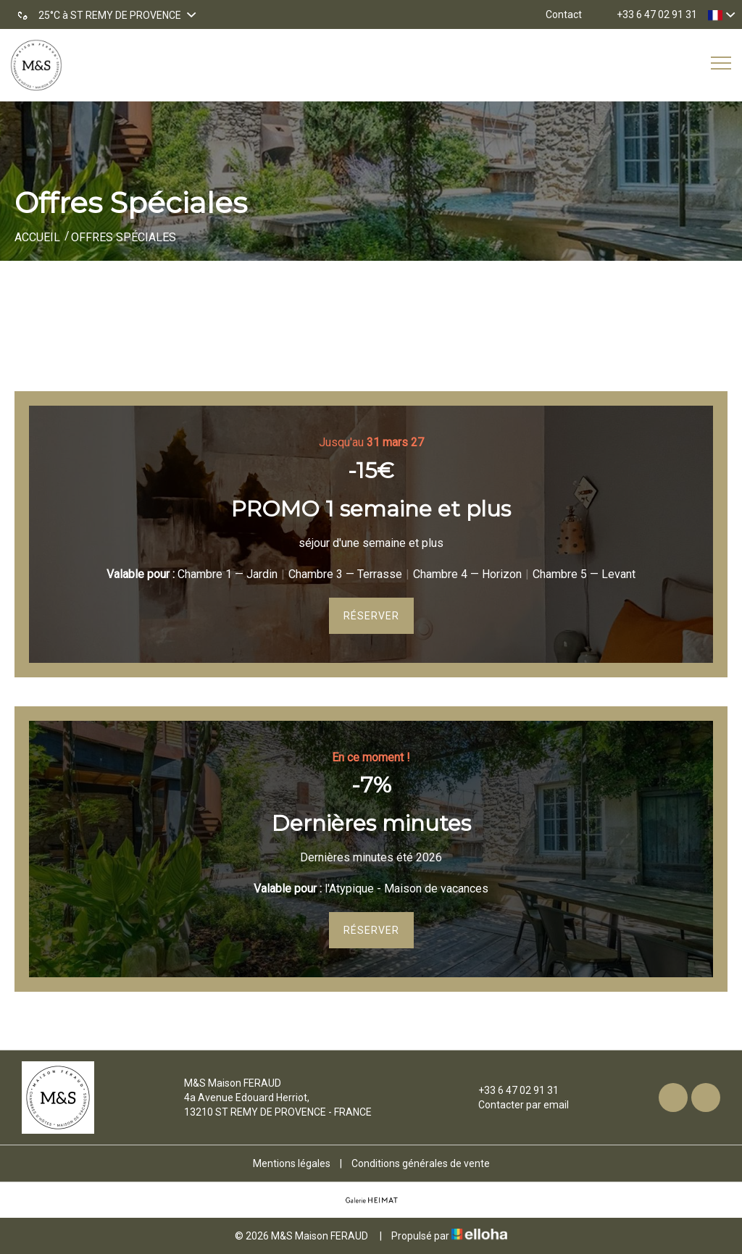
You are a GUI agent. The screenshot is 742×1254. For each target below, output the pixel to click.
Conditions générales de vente (420, 1163)
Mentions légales (291, 1163)
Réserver (371, 616)
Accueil (37, 237)
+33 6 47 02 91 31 (510, 1090)
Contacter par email (515, 1104)
